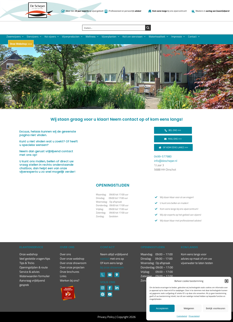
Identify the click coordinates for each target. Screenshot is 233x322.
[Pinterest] (102, 293)
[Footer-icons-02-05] (109, 274)
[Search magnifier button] (148, 27)
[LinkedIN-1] (116, 287)
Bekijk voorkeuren (215, 308)
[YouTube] (109, 293)
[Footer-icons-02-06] (116, 274)
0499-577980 (163, 156)
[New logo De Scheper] (39, 4)
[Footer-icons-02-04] (109, 287)
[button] (226, 281)
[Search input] (114, 28)
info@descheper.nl (165, 161)
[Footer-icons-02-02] (102, 287)
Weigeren (189, 308)
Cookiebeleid (182, 316)
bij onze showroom (112, 267)
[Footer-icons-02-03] (102, 274)
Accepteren (162, 308)
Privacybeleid (194, 316)
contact (105, 258)
